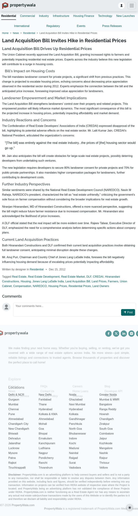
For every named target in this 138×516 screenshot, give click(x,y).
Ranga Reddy (107, 409)
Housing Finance (83, 15)
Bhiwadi (13, 433)
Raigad (73, 457)
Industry (44, 15)
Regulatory (53, 25)
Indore (73, 438)
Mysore (12, 452)
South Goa (106, 428)
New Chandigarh (18, 428)
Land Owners (100, 286)
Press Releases (112, 25)
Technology (105, 15)
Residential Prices (80, 286)
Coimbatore (106, 433)
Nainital (73, 452)
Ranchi (43, 462)
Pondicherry (46, 457)
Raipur (103, 457)
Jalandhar (14, 443)
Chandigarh (106, 418)
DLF (88, 276)
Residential (8, 15)
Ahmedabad (15, 418)
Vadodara (75, 467)
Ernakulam (45, 438)
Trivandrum (46, 467)
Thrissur (104, 462)
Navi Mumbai (77, 404)
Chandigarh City (18, 423)
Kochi (72, 443)
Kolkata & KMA (48, 413)
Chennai (13, 409)
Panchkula (75, 423)
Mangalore (106, 448)
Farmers (113, 281)
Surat (72, 462)
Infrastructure (61, 15)
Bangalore (105, 404)
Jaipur (103, 438)
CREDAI (98, 276)
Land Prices (99, 281)
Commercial (27, 15)
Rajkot (12, 462)
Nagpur (43, 452)
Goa (41, 428)
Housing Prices (57, 286)
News (16, 33)
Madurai (74, 448)
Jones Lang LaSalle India (48, 281)
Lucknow (13, 448)
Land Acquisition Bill (77, 281)
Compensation (22, 286)
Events (81, 25)
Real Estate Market (73, 276)
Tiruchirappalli (17, 467)
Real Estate (19, 276)
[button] (121, 5)
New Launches (125, 15)
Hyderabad (45, 409)
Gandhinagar (77, 418)
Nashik (103, 452)
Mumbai (13, 404)
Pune (11, 413)
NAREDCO (40, 286)
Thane (43, 404)
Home (5, 33)
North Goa (75, 428)
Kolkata (73, 413)
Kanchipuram (47, 443)
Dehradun (14, 438)
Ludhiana (44, 448)
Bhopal (43, 433)
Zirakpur (104, 423)
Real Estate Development (44, 276)
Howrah (104, 413)
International (21, 25)
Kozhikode (105, 443)
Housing (26, 281)
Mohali (43, 423)
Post (128, 312)
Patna (12, 457)
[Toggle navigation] (132, 5)
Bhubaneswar (77, 433)
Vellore (103, 467)
